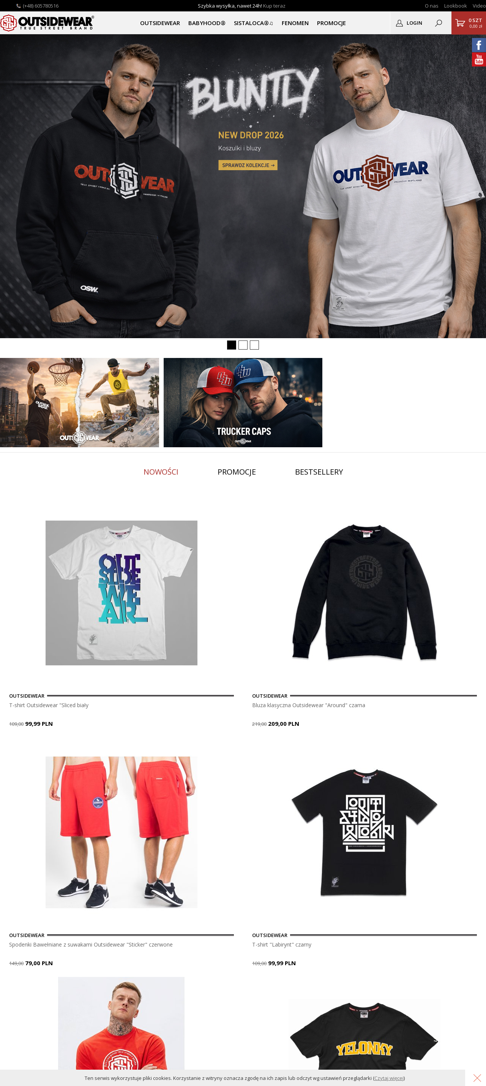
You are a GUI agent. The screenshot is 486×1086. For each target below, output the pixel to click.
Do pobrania (86, 943)
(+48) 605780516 (40, 5)
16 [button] (176, 750)
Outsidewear (47, 22)
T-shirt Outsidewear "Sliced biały (53, 705)
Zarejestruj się (156, 935)
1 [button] (5, 750)
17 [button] (188, 750)
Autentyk (14, 968)
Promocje (237, 472)
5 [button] (51, 750)
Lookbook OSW (23, 943)
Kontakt (13, 935)
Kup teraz (274, 5)
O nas (432, 5)
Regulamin (84, 968)
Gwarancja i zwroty (94, 952)
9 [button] (97, 750)
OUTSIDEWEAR (160, 23)
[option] (83, 615)
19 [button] (211, 750)
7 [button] (74, 750)
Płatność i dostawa (94, 927)
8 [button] (85, 750)
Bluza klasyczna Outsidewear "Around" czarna (237, 705)
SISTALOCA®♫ (253, 23)
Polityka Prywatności (96, 960)
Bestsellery (319, 472)
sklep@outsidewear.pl (266, 958)
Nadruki (13, 952)
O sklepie (15, 927)
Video (479, 5)
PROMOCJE (331, 23)
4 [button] (40, 750)
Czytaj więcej (389, 1078)
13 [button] (142, 750)
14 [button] (154, 750)
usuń (297, 871)
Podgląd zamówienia (164, 952)
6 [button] (62, 750)
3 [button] (28, 750)
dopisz (262, 871)
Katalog (13, 977)
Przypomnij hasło (160, 943)
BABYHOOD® (207, 23)
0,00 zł (475, 23)
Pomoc (80, 935)
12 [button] (131, 750)
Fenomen (295, 23)
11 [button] (119, 750)
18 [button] (199, 750)
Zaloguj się (152, 927)
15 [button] (165, 750)
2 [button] (17, 750)
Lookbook (455, 5)
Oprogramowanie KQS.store (393, 1058)
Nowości (161, 472)
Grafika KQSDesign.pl (456, 1058)
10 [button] (108, 750)
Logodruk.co (19, 960)
